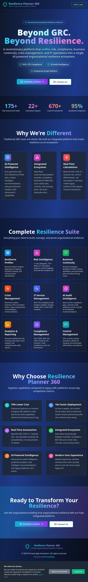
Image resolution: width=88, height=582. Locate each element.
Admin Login (78, 4)
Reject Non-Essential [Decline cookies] (59, 571)
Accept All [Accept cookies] (78, 571)
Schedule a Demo (32, 81)
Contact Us (60, 82)
